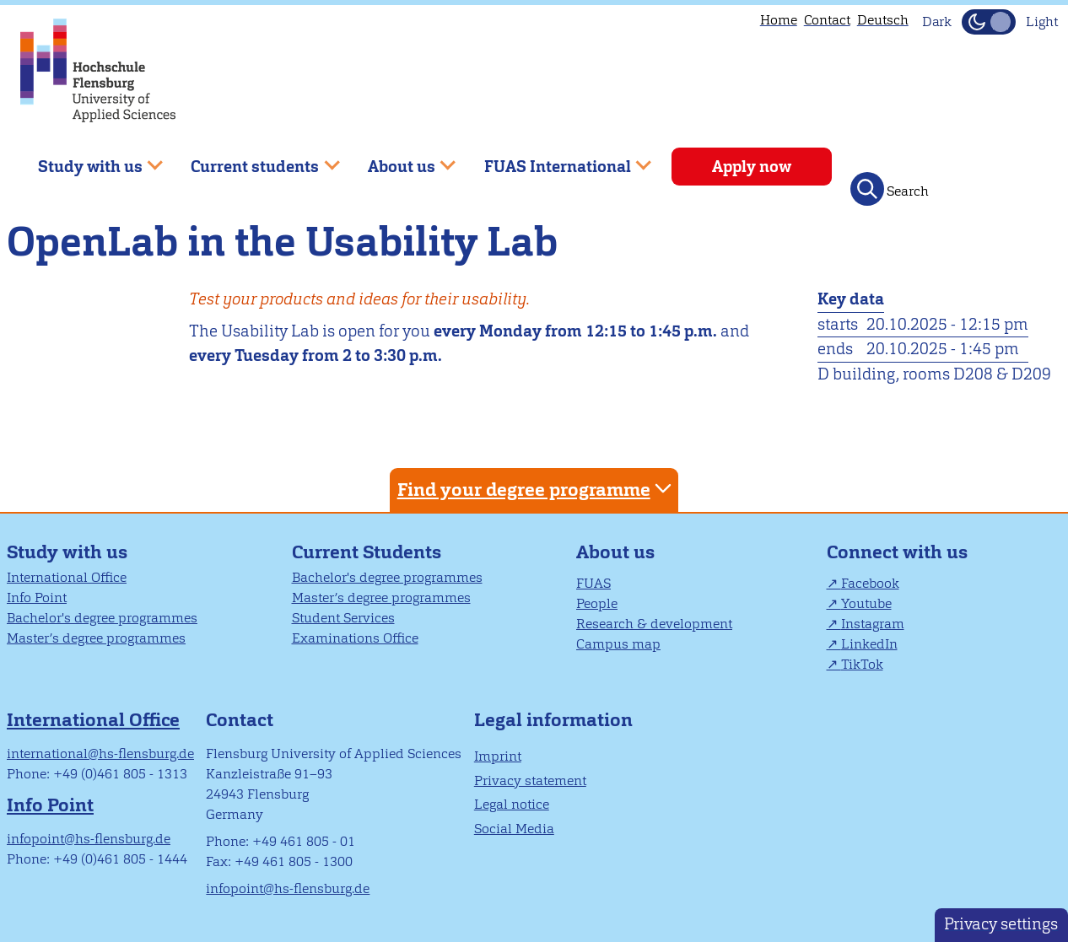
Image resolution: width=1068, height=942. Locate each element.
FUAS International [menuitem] (555, 160)
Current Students (366, 552)
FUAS (593, 583)
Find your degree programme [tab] (536, 489)
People (597, 603)
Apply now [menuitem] (751, 166)
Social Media (514, 828)
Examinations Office (355, 638)
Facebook (870, 583)
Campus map (618, 644)
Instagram (872, 623)
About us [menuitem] (399, 160)
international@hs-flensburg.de (100, 753)
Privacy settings (1001, 923)
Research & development (654, 623)
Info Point (37, 597)
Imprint (497, 756)
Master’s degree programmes (96, 638)
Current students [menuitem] (253, 160)
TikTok (862, 664)
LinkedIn (869, 644)
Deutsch (883, 20)
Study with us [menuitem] (88, 160)
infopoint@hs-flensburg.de (88, 839)
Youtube (866, 603)
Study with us (67, 552)
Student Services (343, 618)
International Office (67, 577)
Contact (827, 20)
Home (778, 20)
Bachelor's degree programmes (102, 618)
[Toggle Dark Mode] (989, 22)
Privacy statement (530, 780)
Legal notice (511, 804)
